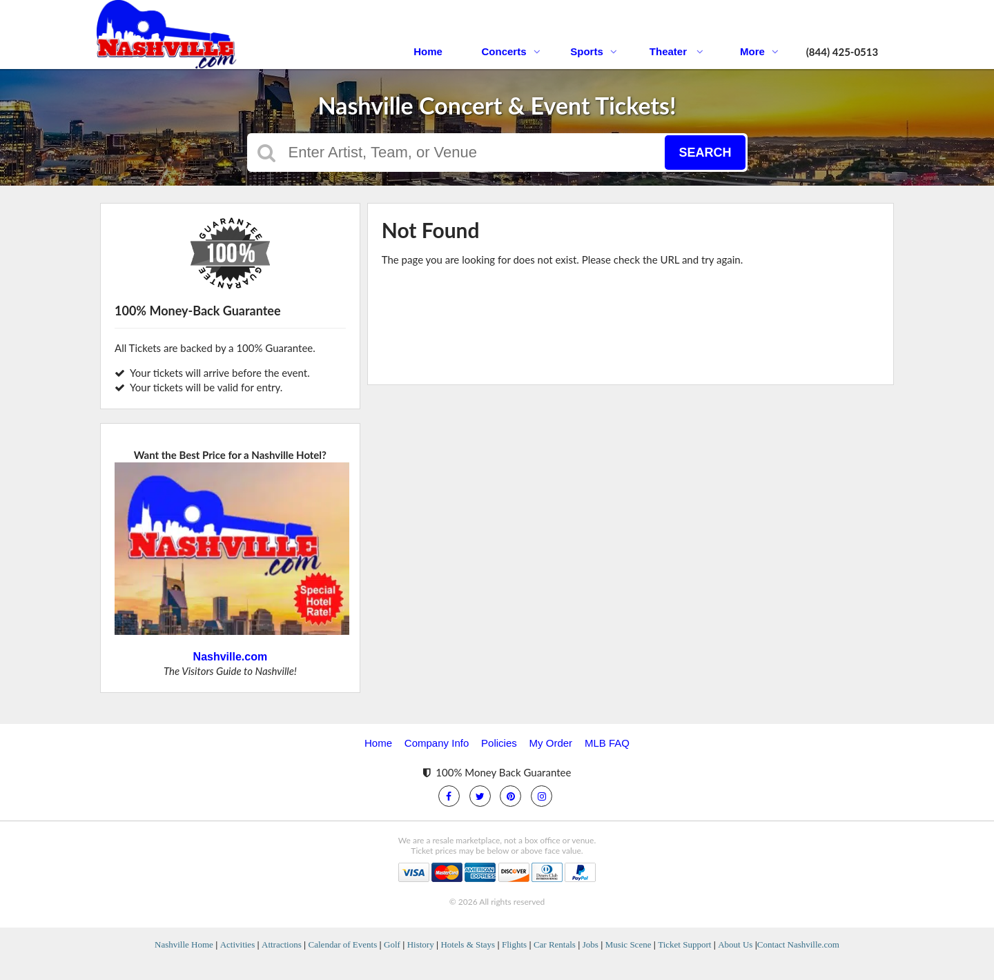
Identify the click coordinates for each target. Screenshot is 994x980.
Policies (499, 743)
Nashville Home (184, 944)
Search (705, 152)
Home (427, 51)
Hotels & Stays (467, 944)
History (420, 944)
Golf (392, 944)
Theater (676, 51)
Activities (237, 944)
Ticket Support (684, 944)
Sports (593, 51)
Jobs (590, 944)
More (759, 51)
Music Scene (628, 944)
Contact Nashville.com (798, 944)
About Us (735, 944)
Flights (514, 944)
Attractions (282, 944)
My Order (551, 743)
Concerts (510, 51)
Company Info (437, 743)
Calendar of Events (343, 944)
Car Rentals (555, 944)
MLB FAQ (607, 743)
